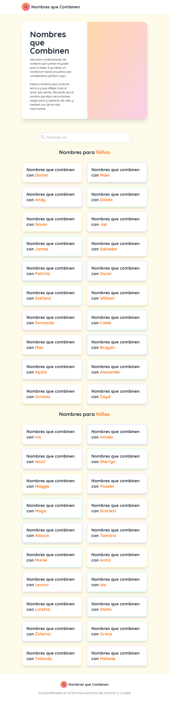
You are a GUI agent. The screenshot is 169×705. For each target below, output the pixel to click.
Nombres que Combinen (55, 6)
